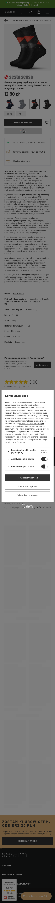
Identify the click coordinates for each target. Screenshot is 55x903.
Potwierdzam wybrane (27, 486)
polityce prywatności (24, 418)
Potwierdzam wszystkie (27, 477)
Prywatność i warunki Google (31, 423)
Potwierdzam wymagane (27, 495)
